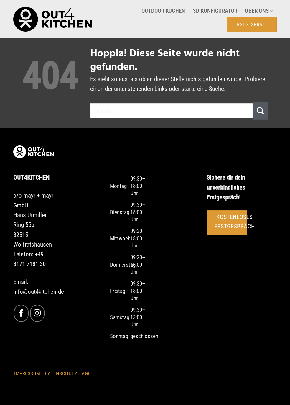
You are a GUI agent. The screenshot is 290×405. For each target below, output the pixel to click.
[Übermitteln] (260, 110)
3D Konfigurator (215, 11)
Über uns (259, 11)
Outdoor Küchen (163, 11)
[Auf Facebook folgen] (21, 313)
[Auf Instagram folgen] (37, 313)
